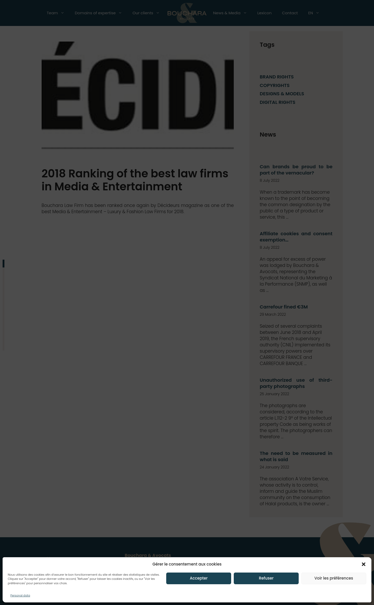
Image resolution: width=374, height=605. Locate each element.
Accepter (199, 578)
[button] (363, 564)
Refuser (266, 578)
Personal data (20, 595)
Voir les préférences (333, 578)
